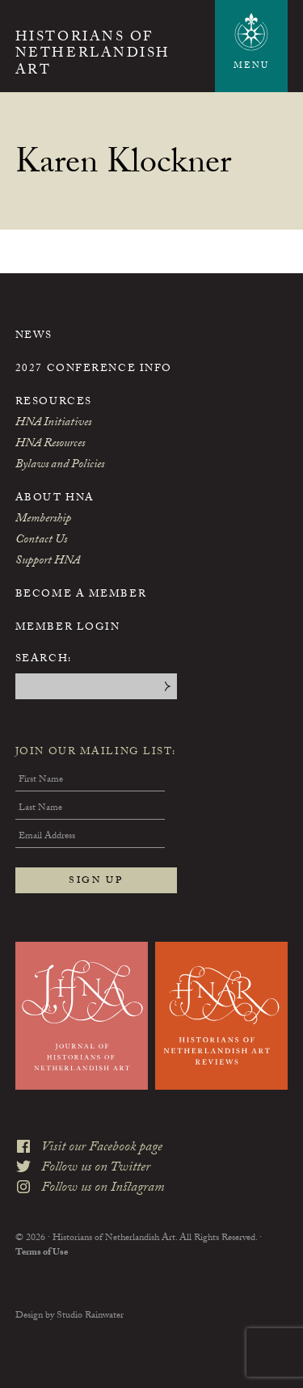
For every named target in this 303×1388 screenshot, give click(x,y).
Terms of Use (41, 1253)
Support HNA (47, 561)
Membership (43, 519)
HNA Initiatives (53, 423)
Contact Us (41, 540)
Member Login (67, 628)
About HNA (55, 499)
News (34, 336)
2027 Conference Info (93, 369)
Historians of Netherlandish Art (92, 55)
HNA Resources (50, 444)
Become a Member (80, 595)
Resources (53, 402)
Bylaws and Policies (59, 465)
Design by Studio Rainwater (69, 1316)
